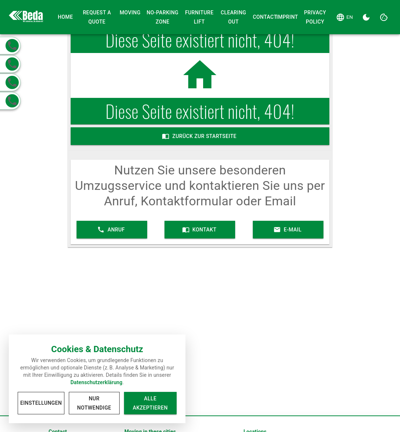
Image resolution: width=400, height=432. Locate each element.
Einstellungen (41, 403)
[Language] (344, 17)
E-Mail (288, 229)
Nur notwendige (94, 403)
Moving (130, 13)
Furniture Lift (199, 17)
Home (65, 17)
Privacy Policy (315, 17)
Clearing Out (233, 17)
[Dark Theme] (366, 17)
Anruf (112, 229)
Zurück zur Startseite (200, 136)
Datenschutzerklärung (96, 382)
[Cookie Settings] (383, 17)
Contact (261, 17)
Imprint (285, 17)
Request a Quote (97, 17)
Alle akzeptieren (150, 403)
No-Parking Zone (163, 17)
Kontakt (199, 229)
